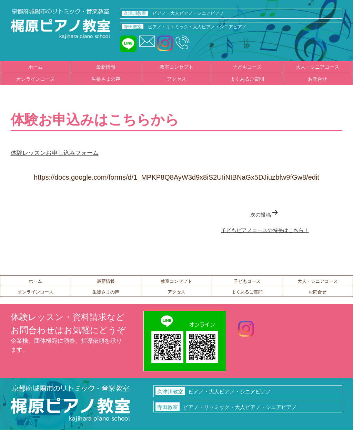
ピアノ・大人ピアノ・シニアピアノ (173, 13)
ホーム (35, 67)
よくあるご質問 (247, 79)
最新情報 (105, 67)
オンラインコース (35, 79)
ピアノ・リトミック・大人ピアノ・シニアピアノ (184, 26)
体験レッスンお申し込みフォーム (55, 153)
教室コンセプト (176, 67)
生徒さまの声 (105, 79)
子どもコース (247, 67)
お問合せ (317, 79)
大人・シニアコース (317, 67)
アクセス (176, 79)
